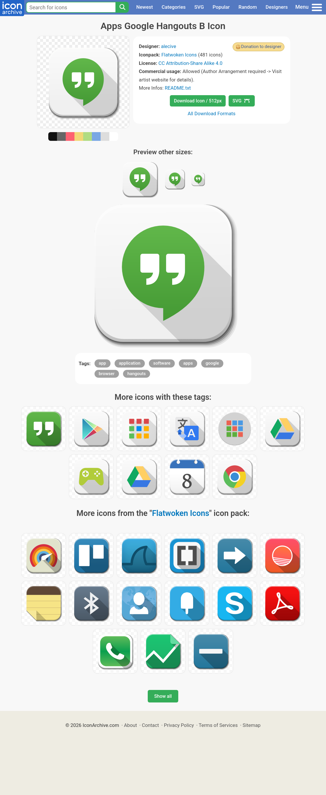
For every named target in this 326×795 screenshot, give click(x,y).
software (161, 363)
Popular (221, 7)
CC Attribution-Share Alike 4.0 (190, 63)
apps (188, 363)
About (130, 725)
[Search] (122, 7)
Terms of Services (218, 725)
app (102, 363)
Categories (174, 7)
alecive (168, 46)
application (129, 363)
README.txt (178, 88)
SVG (199, 7)
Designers (277, 7)
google (212, 363)
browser (107, 373)
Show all (163, 696)
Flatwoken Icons (179, 55)
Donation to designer (261, 46)
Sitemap (252, 725)
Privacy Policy (179, 725)
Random (247, 7)
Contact (150, 725)
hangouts (136, 373)
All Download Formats (212, 113)
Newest (144, 7)
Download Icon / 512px (198, 101)
